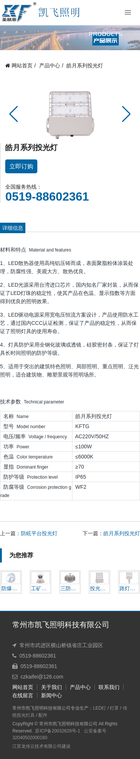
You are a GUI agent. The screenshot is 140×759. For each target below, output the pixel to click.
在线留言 (22, 695)
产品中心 (49, 66)
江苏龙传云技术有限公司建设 (41, 746)
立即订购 (21, 166)
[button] (14, 114)
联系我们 (109, 687)
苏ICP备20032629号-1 (57, 731)
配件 (42, 715)
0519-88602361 (47, 196)
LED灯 (99, 708)
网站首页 (18, 66)
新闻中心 (51, 695)
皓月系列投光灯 (84, 66)
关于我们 (51, 687)
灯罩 (114, 708)
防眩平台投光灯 (39, 533)
